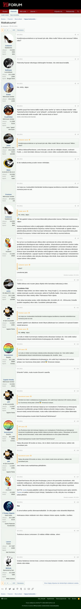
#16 (78, 450)
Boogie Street (11, 78)
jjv (8, 249)
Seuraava (20, 30)
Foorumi (14, 11)
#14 (78, 391)
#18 (78, 502)
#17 (78, 477)
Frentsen (8, 194)
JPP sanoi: (21, 349)
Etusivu (5, 11)
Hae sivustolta (14, 15)
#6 (78, 159)
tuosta (25, 490)
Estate (8, 94)
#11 (78, 307)
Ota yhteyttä (41, 598)
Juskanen (6, 26)
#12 (78, 344)
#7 (78, 183)
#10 (78, 280)
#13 (78, 368)
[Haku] (78, 11)
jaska (8, 145)
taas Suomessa (10, 552)
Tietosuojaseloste (61, 598)
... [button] (10, 30)
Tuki (69, 598)
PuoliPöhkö (8, 117)
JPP (8, 318)
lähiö (13, 54)
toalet (13, 178)
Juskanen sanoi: (23, 140)
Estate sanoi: (22, 211)
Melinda (8, 568)
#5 (78, 134)
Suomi (4, 598)
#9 (78, 238)
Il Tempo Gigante (8, 513)
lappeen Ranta (11, 329)
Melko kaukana (10, 578)
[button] (28, 11)
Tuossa (19, 492)
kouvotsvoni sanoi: (24, 396)
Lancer (8, 542)
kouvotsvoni (8, 355)
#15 (78, 421)
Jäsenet (32, 11)
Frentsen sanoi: (23, 313)
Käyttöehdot (50, 598)
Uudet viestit (5, 15)
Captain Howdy (8, 380)
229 (14, 30)
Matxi (8, 170)
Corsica (12, 363)
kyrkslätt (12, 154)
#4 (78, 106)
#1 (78, 34)
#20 (78, 557)
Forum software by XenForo (40, 602)
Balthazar (8, 70)
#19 (78, 530)
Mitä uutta (23, 11)
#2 (78, 59)
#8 (78, 206)
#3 (78, 83)
